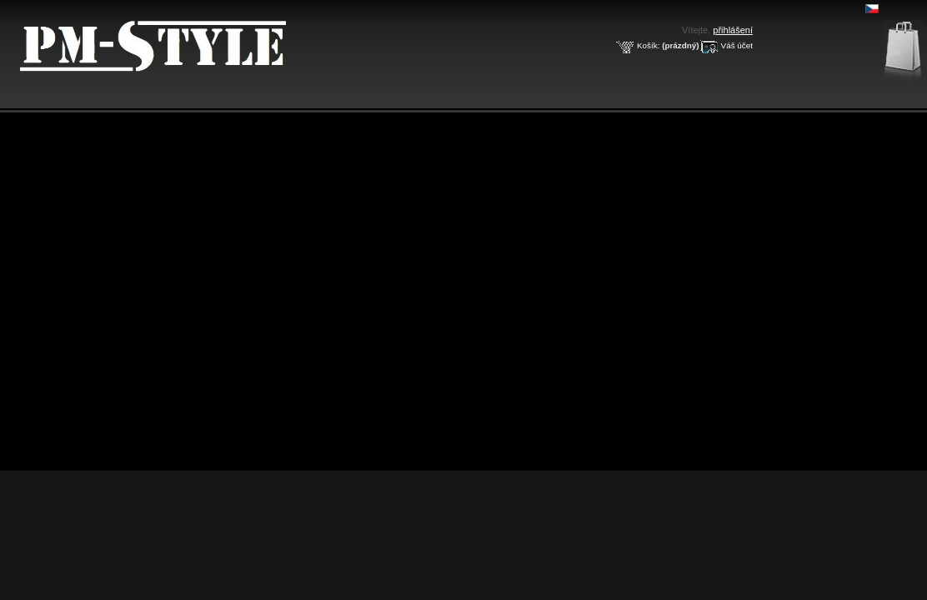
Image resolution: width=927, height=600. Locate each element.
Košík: (648, 45)
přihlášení (733, 30)
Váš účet (737, 45)
